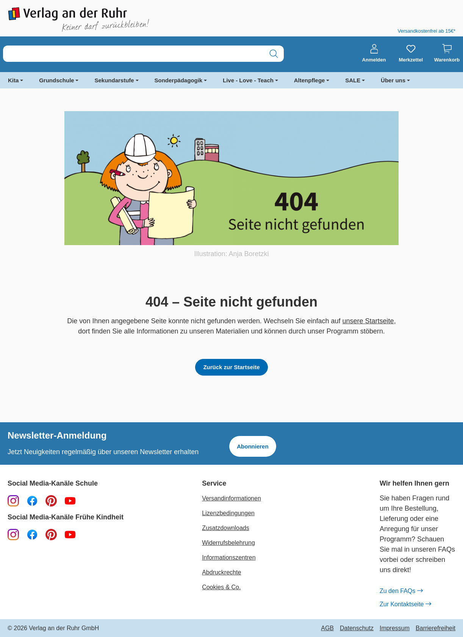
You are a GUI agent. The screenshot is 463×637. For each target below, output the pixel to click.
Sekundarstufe (114, 80)
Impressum (395, 628)
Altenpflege (309, 80)
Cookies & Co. (221, 587)
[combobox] (133, 54)
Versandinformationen (231, 498)
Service (214, 483)
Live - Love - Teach (248, 80)
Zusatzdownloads (225, 528)
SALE (352, 80)
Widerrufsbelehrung (228, 542)
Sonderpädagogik (179, 80)
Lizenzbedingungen (228, 513)
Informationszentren (228, 557)
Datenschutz (357, 628)
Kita (13, 80)
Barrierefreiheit (435, 628)
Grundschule (56, 80)
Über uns (393, 80)
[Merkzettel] (410, 53)
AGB (327, 628)
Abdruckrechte (221, 572)
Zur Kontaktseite (405, 604)
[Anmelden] (374, 53)
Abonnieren (252, 446)
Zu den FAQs (401, 591)
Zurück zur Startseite (231, 367)
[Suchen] (274, 54)
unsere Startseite (368, 321)
